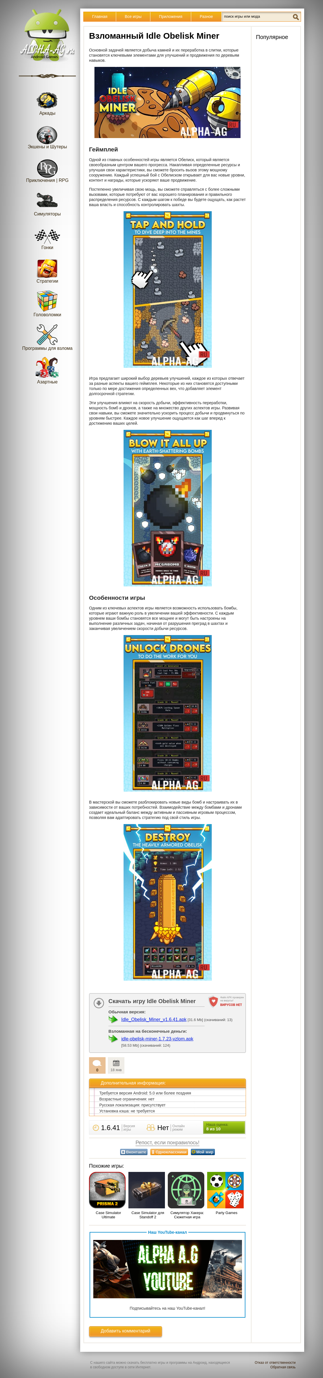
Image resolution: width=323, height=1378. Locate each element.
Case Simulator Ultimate (108, 1215)
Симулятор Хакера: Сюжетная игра (187, 1215)
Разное (206, 16)
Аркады (47, 102)
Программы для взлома (47, 337)
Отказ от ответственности (275, 1363)
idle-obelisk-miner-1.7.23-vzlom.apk (157, 1038)
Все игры (133, 16)
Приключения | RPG (47, 169)
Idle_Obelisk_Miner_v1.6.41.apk (154, 1019)
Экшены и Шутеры (47, 135)
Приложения (170, 16)
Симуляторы (47, 202)
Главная (99, 16)
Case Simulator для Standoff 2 (148, 1215)
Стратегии (47, 270)
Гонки (47, 236)
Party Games (226, 1213)
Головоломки (47, 303)
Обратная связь (283, 1367)
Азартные (47, 370)
